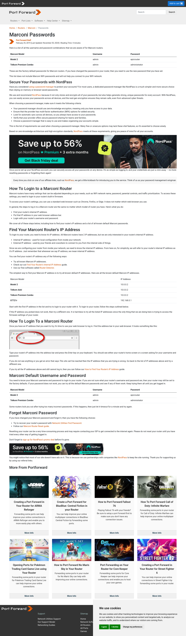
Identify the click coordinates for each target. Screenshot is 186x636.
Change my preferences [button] (132, 627)
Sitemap (84, 613)
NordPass (36, 95)
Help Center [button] (52, 21)
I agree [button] (104, 627)
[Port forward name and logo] (13, 3)
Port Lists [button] (26, 21)
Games (83, 631)
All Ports (84, 628)
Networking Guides (46, 625)
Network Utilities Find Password (66, 423)
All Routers (85, 625)
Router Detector (47, 268)
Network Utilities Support (49, 619)
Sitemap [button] (66, 21)
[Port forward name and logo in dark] (25, 12)
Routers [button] (14, 21)
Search (172, 12)
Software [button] (39, 21)
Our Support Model (46, 622)
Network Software (88, 622)
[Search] (151, 12)
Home (12, 28)
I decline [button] (114, 627)
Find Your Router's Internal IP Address (44, 265)
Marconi (31, 28)
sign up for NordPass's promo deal (38, 439)
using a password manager (41, 87)
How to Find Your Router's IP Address (102, 369)
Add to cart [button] (176, 3)
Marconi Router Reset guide (36, 426)
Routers (21, 28)
